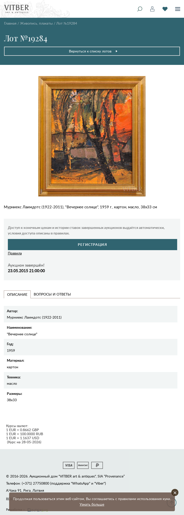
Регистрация (92, 244)
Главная (10, 23)
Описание (17, 294)
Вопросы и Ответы (52, 294)
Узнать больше (92, 504)
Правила (15, 253)
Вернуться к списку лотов (93, 51)
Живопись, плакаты (36, 23)
